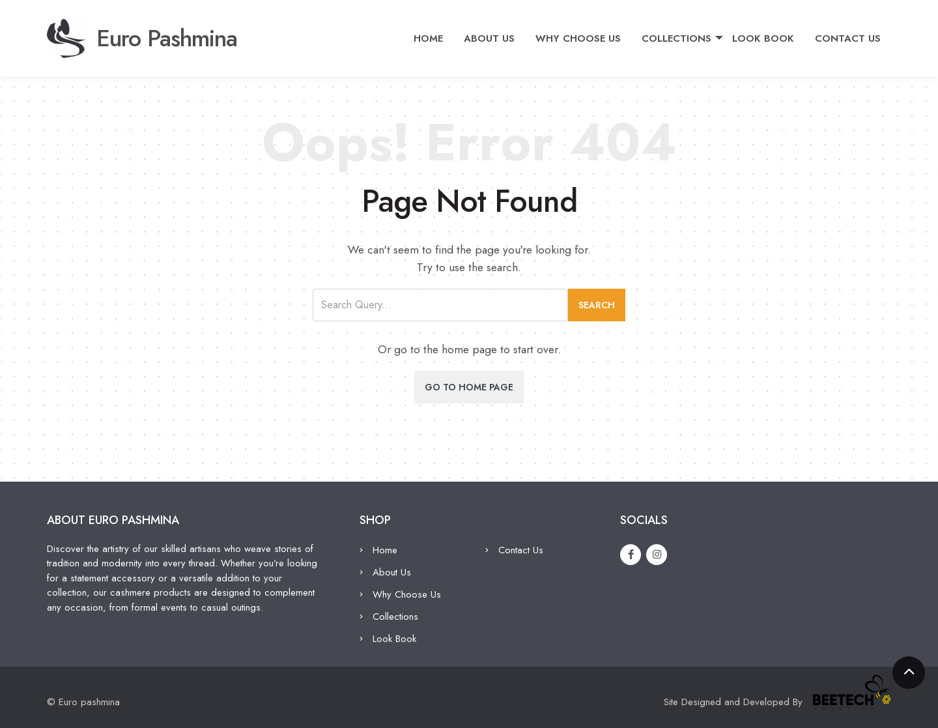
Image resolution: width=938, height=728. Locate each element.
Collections (682, 34)
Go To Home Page (469, 387)
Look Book (768, 34)
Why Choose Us (583, 34)
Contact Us (853, 34)
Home (433, 34)
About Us (494, 34)
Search (596, 305)
